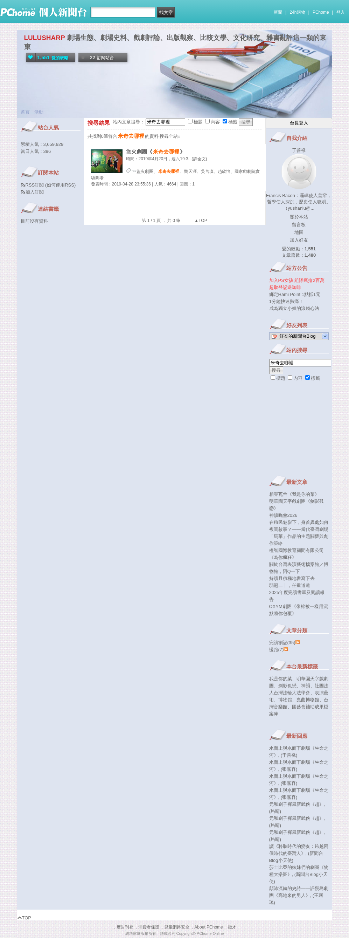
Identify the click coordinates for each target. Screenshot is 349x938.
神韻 (305, 685)
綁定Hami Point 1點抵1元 (295, 294)
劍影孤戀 (287, 685)
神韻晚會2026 (283, 515)
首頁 (25, 112)
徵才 (232, 927)
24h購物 (297, 12)
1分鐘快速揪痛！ (286, 301)
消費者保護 (148, 927)
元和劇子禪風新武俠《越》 (296, 804)
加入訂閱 (35, 192)
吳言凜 (207, 171)
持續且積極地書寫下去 (292, 578)
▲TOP (200, 220)
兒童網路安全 (176, 927)
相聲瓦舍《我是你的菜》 (294, 494)
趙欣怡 (224, 171)
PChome (321, 12)
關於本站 (299, 217)
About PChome (208, 927)
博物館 (285, 699)
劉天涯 (190, 171)
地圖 (298, 232)
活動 (38, 112)
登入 (340, 12)
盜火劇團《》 (155, 152)
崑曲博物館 (307, 699)
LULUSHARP (44, 37)
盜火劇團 (145, 171)
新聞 (278, 12)
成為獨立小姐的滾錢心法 (294, 308)
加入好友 (299, 240)
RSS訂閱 (35, 185)
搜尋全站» (170, 136)
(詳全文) (199, 158)
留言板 (299, 224)
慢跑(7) (276, 649)
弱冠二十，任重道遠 (289, 585)
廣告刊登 (125, 927)
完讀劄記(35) (282, 642)
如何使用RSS (60, 185)
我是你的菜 (280, 678)
